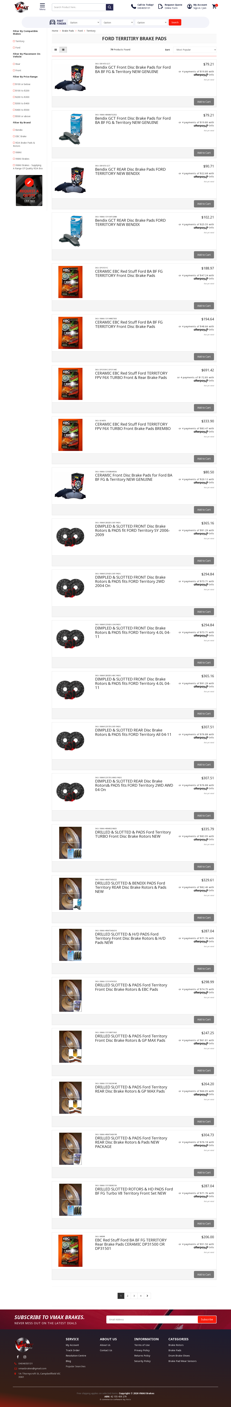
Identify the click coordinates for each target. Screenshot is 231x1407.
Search (175, 22)
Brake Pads (68, 30)
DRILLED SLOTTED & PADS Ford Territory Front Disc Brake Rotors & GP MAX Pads (131, 1038)
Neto (128, 1399)
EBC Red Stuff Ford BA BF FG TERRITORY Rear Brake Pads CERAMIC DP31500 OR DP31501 (131, 1244)
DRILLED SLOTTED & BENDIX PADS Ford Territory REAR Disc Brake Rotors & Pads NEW (130, 887)
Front (18, 70)
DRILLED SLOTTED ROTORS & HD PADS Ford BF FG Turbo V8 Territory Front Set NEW (134, 1191)
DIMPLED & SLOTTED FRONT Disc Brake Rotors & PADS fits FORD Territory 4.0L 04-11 (132, 632)
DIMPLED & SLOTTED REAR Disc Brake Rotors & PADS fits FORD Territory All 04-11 (133, 732)
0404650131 (25, 1363)
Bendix (18, 129)
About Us (105, 1345)
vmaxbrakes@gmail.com (32, 1368)
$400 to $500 (22, 109)
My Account (72, 1345)
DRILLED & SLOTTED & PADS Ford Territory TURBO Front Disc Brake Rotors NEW (133, 834)
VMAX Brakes (22, 158)
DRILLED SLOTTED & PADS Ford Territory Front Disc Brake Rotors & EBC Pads (131, 987)
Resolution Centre (76, 1355)
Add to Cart (204, 101)
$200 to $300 (22, 96)
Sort (167, 49)
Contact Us (106, 1350)
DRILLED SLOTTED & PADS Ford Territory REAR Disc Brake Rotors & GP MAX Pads (131, 1089)
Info (211, 74)
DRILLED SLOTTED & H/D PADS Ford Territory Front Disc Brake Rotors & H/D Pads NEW (130, 938)
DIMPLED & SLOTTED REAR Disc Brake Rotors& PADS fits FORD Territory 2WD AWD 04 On (134, 785)
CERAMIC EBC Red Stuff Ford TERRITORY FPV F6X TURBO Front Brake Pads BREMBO (133, 426)
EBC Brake (20, 136)
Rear (17, 63)
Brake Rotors (176, 1345)
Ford (17, 47)
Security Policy (142, 1361)
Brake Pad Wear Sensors (182, 1361)
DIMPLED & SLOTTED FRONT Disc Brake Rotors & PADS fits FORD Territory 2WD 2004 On (130, 581)
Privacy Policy (142, 1350)
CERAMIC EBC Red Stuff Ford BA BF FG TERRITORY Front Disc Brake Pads (129, 273)
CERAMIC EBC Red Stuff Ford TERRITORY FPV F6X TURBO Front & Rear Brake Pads (131, 375)
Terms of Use (142, 1345)
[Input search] (82, 7)
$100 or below (22, 84)
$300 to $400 (22, 103)
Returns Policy (142, 1355)
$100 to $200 (22, 90)
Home (55, 30)
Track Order (73, 1350)
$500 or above (22, 116)
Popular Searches (76, 1366)
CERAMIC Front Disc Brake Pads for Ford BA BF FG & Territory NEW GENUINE (133, 477)
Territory (19, 41)
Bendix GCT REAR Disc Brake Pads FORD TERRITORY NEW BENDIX (130, 171)
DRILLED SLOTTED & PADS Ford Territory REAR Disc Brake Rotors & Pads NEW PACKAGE (131, 1142)
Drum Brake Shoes (179, 1355)
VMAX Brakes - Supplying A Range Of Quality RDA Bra (28, 167)
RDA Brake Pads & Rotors (24, 144)
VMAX (18, 152)
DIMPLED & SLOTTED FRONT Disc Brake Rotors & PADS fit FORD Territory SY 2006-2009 (132, 530)
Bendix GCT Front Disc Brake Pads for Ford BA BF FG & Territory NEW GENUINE (133, 69)
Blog (68, 1361)
